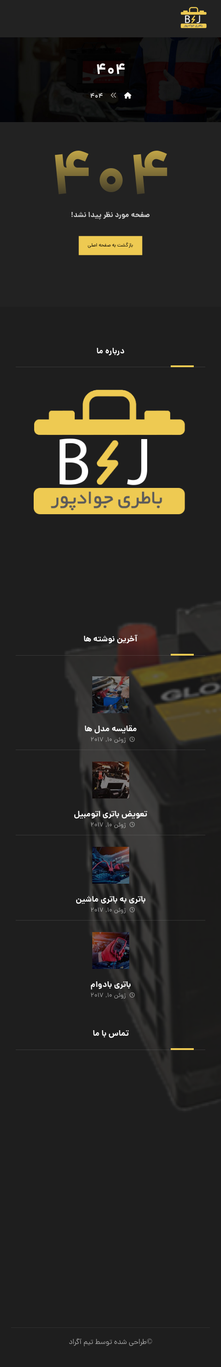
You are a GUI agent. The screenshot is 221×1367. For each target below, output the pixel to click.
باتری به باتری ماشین (111, 900)
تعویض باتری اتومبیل (110, 814)
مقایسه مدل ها (110, 729)
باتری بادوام (110, 985)
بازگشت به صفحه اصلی (110, 245)
